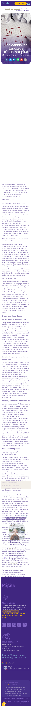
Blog (12, 9)
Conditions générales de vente (22, 702)
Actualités (17, 9)
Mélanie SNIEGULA (11, 695)
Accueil (7, 9)
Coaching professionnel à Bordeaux (14, 613)
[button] (6, 59)
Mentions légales (10, 702)
